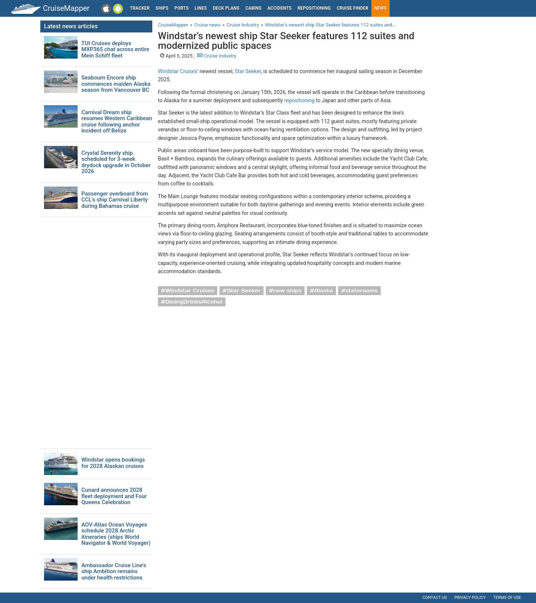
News (380, 8)
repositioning (299, 100)
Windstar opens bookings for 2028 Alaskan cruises (113, 463)
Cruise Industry (216, 56)
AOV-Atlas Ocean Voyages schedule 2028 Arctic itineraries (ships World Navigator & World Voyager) (115, 534)
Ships (162, 8)
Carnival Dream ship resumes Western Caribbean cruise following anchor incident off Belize (116, 121)
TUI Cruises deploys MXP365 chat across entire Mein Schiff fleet (115, 49)
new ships (287, 290)
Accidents (279, 8)
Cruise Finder (352, 8)
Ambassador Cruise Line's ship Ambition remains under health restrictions (113, 571)
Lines (201, 8)
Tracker (140, 8)
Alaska (323, 290)
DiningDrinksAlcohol (193, 302)
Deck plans (226, 8)
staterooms (362, 290)
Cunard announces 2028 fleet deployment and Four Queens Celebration (114, 496)
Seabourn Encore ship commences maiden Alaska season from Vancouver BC (115, 84)
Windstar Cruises (177, 71)
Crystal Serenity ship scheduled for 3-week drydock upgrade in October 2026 (115, 162)
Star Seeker (248, 71)
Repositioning (314, 8)
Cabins (253, 8)
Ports (182, 8)
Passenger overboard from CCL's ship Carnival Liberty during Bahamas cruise (114, 200)
